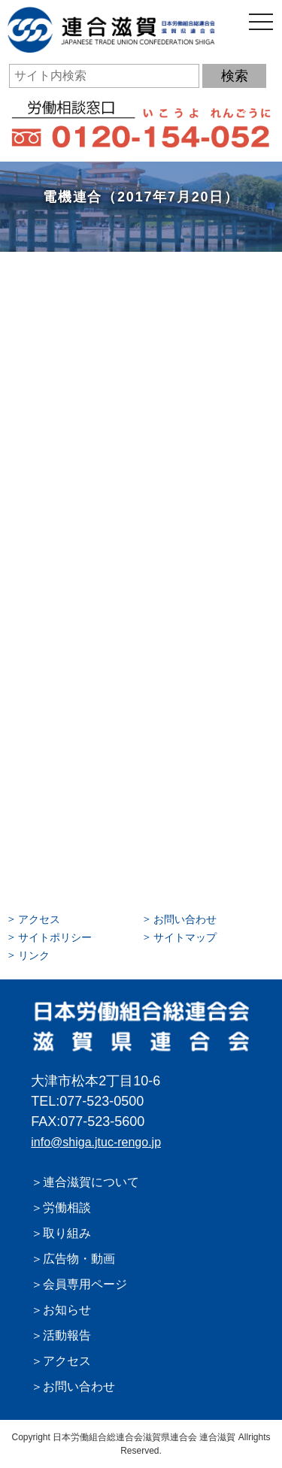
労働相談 (67, 1207)
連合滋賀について (91, 1182)
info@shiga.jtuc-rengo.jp (96, 1142)
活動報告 (67, 1335)
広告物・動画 (79, 1258)
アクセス (39, 919)
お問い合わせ (185, 919)
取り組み (67, 1233)
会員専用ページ (85, 1284)
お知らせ (67, 1309)
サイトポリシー (55, 937)
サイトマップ (185, 937)
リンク (34, 955)
